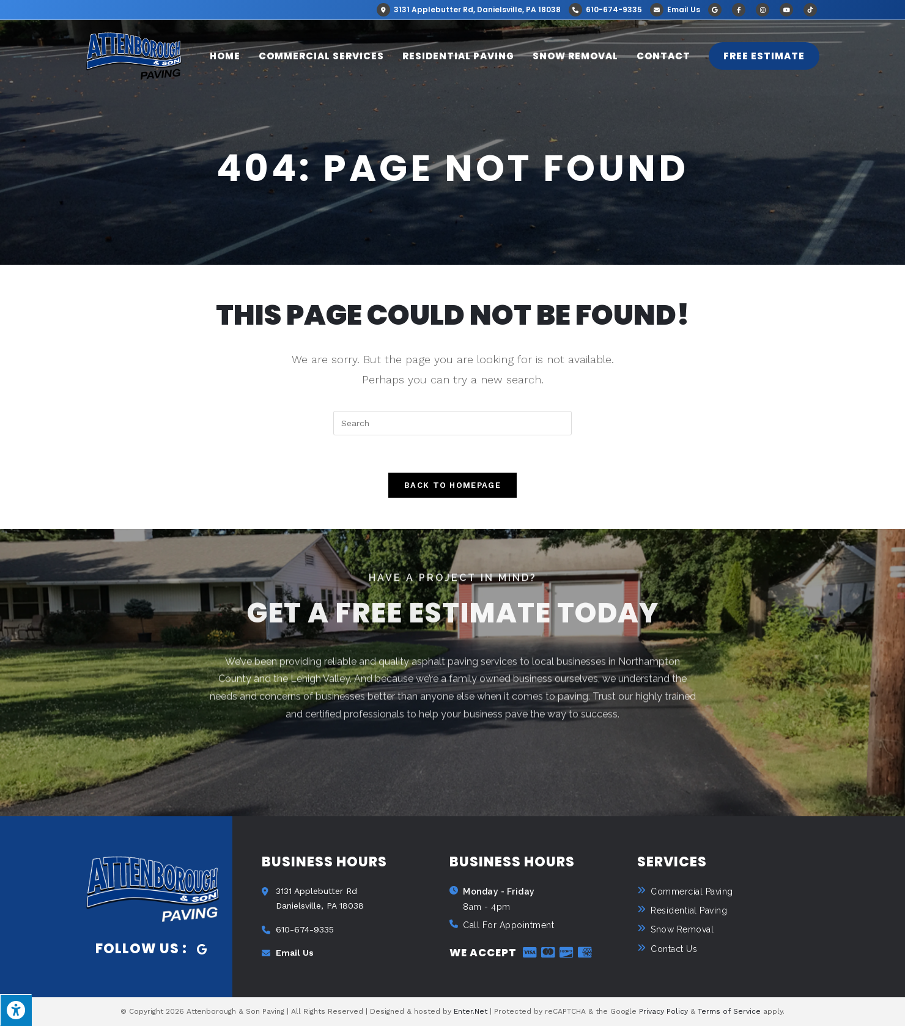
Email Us (675, 9)
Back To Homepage (452, 485)
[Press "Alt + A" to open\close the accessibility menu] (16, 1010)
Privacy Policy (663, 1011)
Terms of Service (729, 1011)
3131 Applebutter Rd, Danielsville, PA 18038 (469, 9)
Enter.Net (470, 1011)
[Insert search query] (452, 423)
